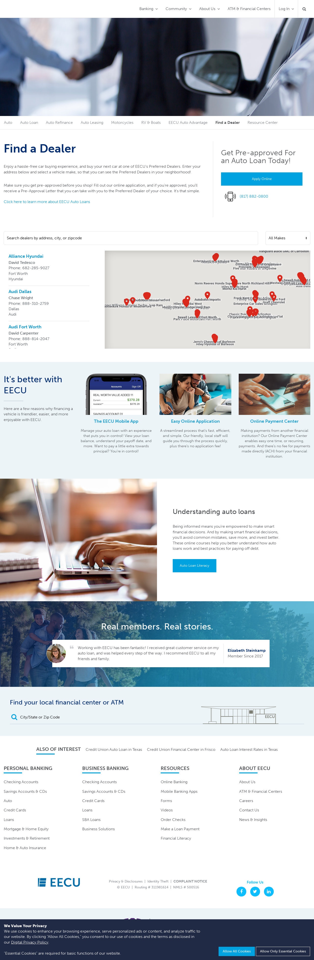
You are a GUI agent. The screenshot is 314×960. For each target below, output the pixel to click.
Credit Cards (15, 810)
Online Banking (174, 782)
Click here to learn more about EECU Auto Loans (47, 201)
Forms (166, 800)
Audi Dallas (20, 291)
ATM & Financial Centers (249, 8)
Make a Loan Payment (180, 829)
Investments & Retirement (27, 838)
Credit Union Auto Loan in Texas (114, 749)
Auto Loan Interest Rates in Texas (249, 749)
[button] (214, 258)
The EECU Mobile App (116, 421)
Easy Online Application (195, 421)
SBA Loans (91, 819)
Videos (167, 810)
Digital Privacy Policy (29, 942)
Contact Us (249, 810)
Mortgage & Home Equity (26, 829)
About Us (207, 8)
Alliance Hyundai (26, 256)
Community (176, 8)
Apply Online (262, 179)
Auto (8, 800)
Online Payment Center (274, 421)
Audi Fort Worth (25, 327)
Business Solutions (98, 829)
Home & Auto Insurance (25, 847)
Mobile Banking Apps (179, 791)
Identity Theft (158, 881)
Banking (146, 8)
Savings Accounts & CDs (25, 791)
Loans (9, 819)
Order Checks (173, 819)
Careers (246, 800)
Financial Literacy (176, 838)
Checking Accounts (21, 782)
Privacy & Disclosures (126, 881)
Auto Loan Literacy (194, 565)
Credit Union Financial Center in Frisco (181, 749)
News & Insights (253, 819)
